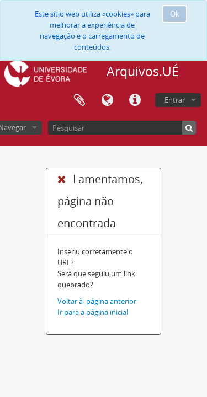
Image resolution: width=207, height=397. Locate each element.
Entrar (174, 100)
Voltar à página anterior (96, 301)
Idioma (107, 100)
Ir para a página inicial (92, 312)
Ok (174, 14)
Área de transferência (79, 100)
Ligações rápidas (134, 100)
